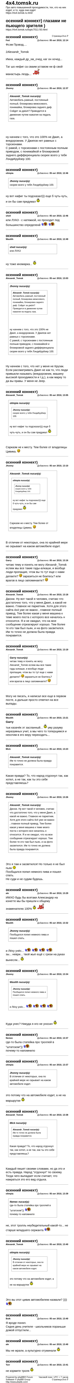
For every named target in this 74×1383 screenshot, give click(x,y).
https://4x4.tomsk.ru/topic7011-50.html (26, 29)
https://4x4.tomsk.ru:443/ (19, 13)
